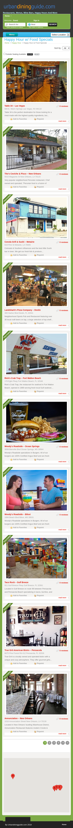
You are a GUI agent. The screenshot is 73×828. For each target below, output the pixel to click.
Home (7, 16)
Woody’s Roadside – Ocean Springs (22, 446)
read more (62, 121)
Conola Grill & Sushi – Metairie (19, 242)
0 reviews (64, 106)
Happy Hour (16, 43)
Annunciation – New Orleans (18, 718)
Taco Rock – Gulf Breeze (16, 582)
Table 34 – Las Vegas (15, 106)
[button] (13, 776)
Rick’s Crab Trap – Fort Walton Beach (23, 378)
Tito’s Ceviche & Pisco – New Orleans (23, 174)
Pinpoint (40, 119)
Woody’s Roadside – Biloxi (18, 514)
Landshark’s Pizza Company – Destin (23, 310)
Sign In (36, 20)
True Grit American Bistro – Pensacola (23, 650)
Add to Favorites (20, 119)
